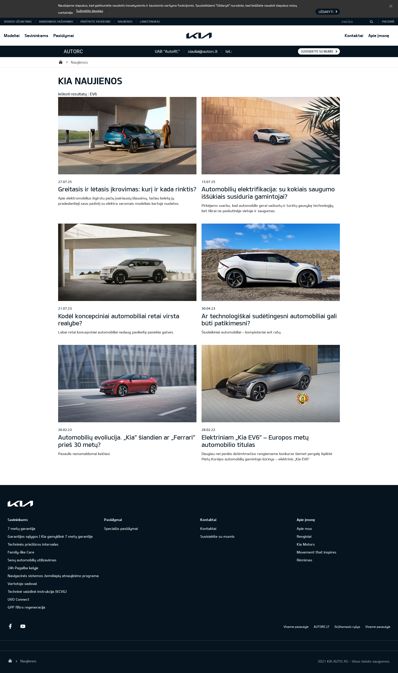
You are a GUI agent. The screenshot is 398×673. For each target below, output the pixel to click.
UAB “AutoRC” (60, 61)
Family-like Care (21, 552)
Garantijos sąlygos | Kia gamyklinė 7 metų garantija (50, 536)
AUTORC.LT (321, 626)
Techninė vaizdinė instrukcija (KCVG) (37, 591)
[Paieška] (371, 21)
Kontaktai (354, 35)
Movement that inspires (316, 552)
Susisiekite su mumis (317, 51)
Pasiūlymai (63, 35)
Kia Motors (306, 544)
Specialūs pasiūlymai (121, 528)
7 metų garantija (21, 528)
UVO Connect (18, 599)
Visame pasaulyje (296, 626)
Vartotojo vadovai (22, 583)
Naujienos (125, 21)
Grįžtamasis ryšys (347, 626)
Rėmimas (304, 560)
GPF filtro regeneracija (26, 607)
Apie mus (304, 528)
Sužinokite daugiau (89, 10)
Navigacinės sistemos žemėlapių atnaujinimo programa (53, 576)
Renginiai (304, 536)
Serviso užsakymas (18, 21)
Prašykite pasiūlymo (95, 21)
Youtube (22, 626)
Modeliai (12, 35)
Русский (388, 21)
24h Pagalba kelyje (23, 568)
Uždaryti (391, 6)
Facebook (10, 626)
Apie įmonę (378, 35)
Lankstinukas (150, 21)
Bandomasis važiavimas (56, 21)
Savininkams (36, 35)
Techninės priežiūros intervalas (33, 544)
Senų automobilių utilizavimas (32, 560)
